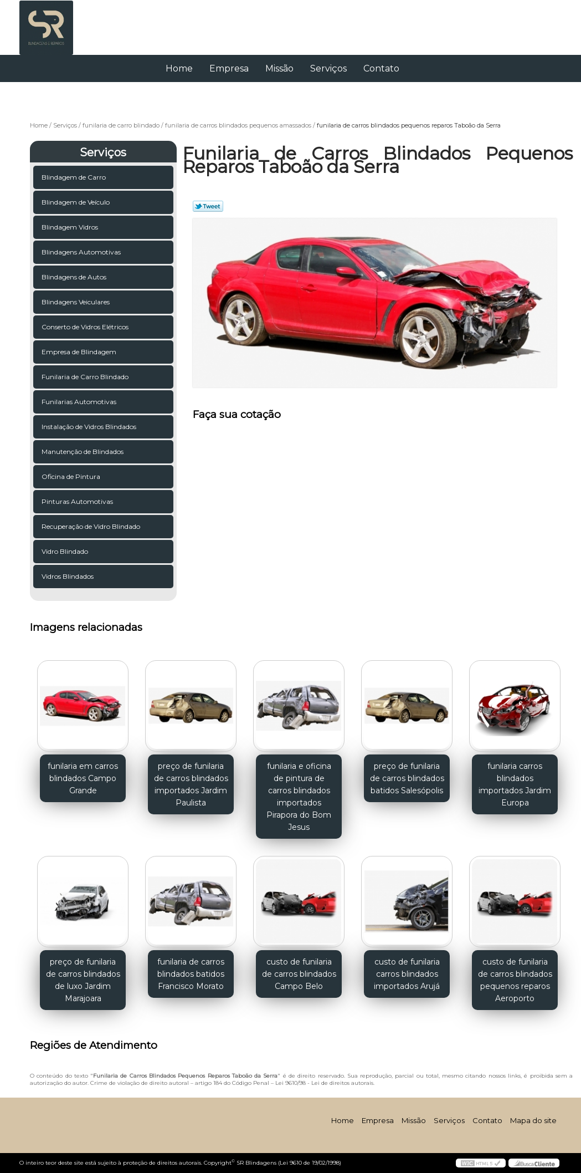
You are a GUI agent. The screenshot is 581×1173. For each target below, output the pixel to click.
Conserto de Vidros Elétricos (86, 327)
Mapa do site (533, 1120)
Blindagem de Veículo (76, 202)
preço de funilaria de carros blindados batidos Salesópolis (407, 778)
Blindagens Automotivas (82, 252)
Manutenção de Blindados (83, 451)
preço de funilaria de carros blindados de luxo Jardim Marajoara (83, 980)
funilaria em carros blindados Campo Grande (83, 778)
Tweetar (208, 206)
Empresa (229, 68)
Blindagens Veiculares (76, 302)
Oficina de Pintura (72, 476)
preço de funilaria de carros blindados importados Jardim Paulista (191, 784)
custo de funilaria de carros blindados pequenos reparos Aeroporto (515, 980)
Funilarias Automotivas (80, 401)
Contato (381, 68)
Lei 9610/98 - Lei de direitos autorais (324, 1083)
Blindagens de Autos (75, 277)
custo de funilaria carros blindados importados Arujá (407, 974)
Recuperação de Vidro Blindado (92, 526)
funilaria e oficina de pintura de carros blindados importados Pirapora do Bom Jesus (298, 796)
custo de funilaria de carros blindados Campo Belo (299, 974)
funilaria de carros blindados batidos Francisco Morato (190, 974)
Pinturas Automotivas (78, 501)
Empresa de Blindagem (80, 352)
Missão (279, 68)
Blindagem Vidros (71, 227)
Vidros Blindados (68, 576)
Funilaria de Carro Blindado (86, 377)
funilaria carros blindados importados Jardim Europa (515, 784)
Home (179, 68)
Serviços (328, 68)
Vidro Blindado (66, 551)
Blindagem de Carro (74, 177)
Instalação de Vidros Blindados (90, 426)
